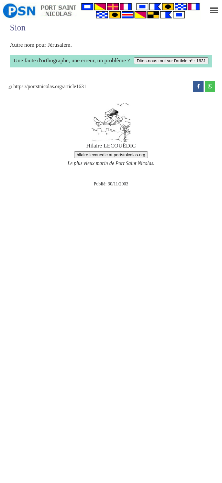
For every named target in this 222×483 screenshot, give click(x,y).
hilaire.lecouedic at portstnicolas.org (111, 154)
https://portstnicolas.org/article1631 (47, 86)
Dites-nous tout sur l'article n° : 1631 (171, 60)
